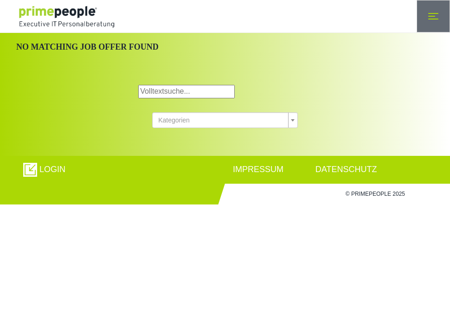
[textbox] (222, 120)
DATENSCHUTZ (346, 169)
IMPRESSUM (258, 169)
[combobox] (225, 120)
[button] (44, 170)
